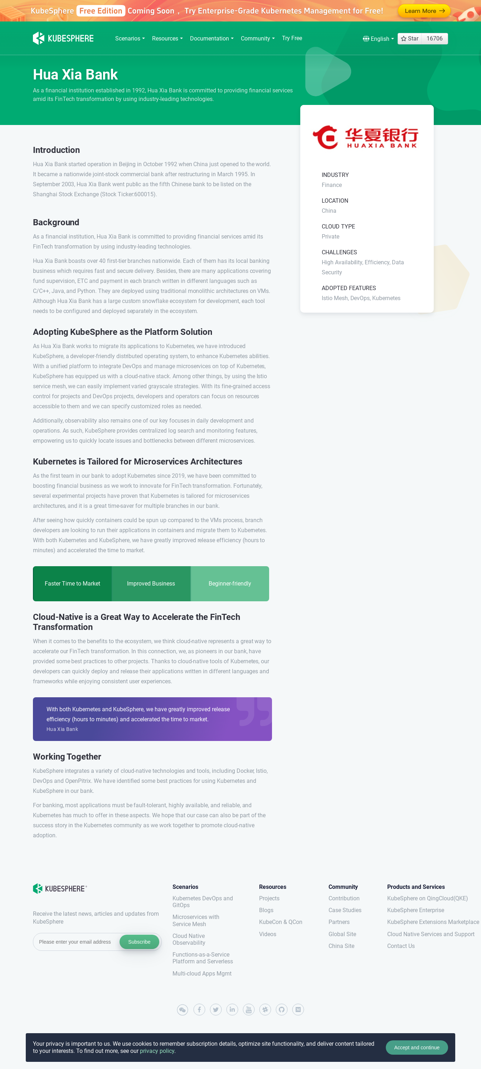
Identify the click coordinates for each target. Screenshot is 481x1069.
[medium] (298, 1009)
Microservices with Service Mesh (196, 920)
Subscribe (139, 942)
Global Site (342, 934)
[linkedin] (232, 1009)
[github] (282, 1009)
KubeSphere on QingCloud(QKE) (417, 898)
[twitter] (216, 1009)
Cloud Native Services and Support (417, 934)
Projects (269, 898)
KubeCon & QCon (280, 922)
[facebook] (199, 1009)
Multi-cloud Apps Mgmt (202, 973)
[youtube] (249, 1009)
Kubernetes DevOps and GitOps (203, 902)
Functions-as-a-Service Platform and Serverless (203, 958)
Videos (267, 934)
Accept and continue (416, 1047)
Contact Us (401, 946)
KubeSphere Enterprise (415, 910)
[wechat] (183, 1010)
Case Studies (345, 910)
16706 (435, 38)
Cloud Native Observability (189, 939)
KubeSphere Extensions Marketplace (417, 922)
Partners (339, 922)
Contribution (344, 898)
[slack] (265, 1009)
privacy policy (157, 1051)
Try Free (292, 38)
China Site (341, 946)
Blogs (266, 910)
